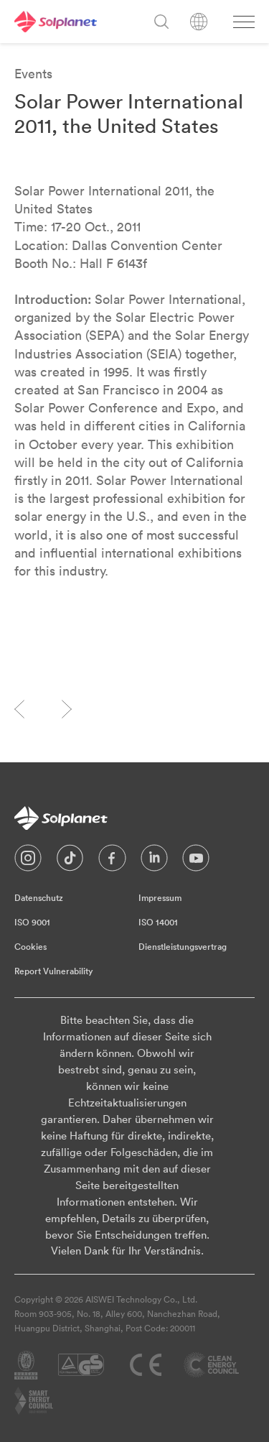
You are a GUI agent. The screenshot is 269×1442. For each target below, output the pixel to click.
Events (33, 73)
